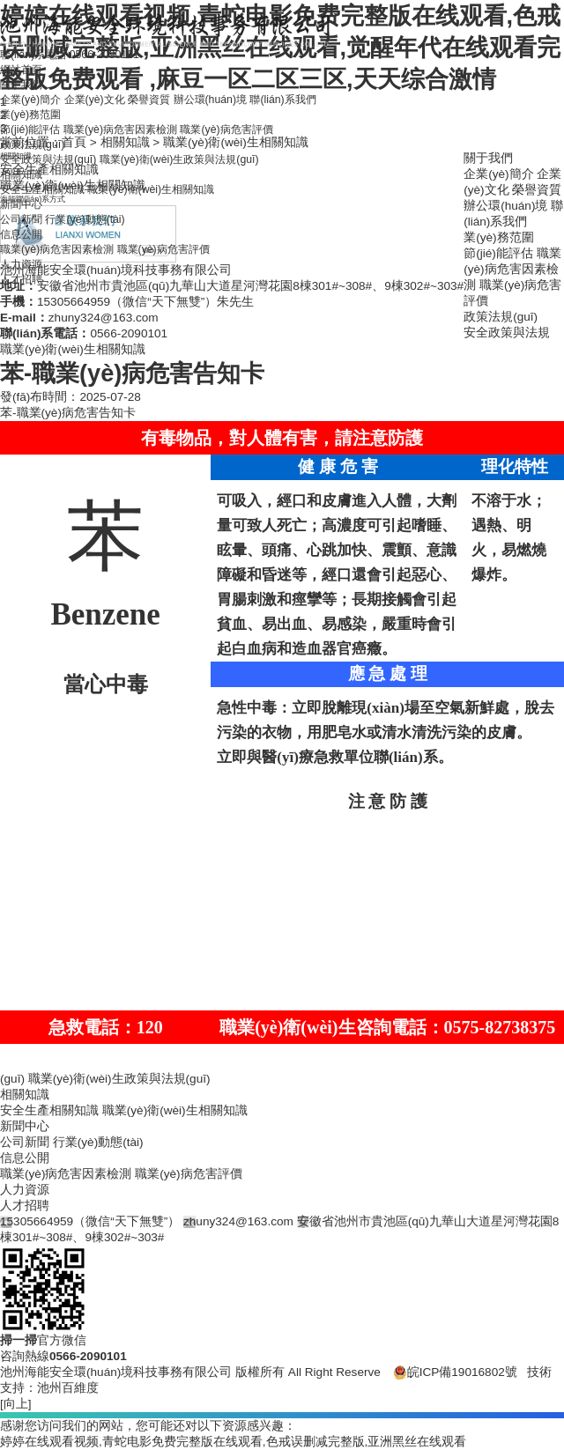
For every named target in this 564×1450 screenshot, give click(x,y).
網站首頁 (24, 86)
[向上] (16, 1403)
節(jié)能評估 (35, 150)
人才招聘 (24, 308)
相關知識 (24, 197)
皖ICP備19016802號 (455, 1372)
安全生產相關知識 (49, 213)
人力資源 (24, 293)
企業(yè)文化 (108, 118)
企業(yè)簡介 (35, 118)
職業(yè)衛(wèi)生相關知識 (175, 213)
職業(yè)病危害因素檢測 (138, 150)
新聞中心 (24, 229)
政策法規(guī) (37, 166)
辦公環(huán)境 (241, 118)
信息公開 (24, 261)
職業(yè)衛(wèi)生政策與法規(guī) (206, 182)
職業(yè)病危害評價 (261, 150)
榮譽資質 (171, 118)
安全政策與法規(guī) (55, 182)
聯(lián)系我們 (324, 118)
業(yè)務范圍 (35, 134)
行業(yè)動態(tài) (98, 245)
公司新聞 (24, 245)
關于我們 (24, 102)
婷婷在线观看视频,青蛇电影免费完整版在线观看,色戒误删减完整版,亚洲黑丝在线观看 (233, 1441)
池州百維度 (68, 1388)
